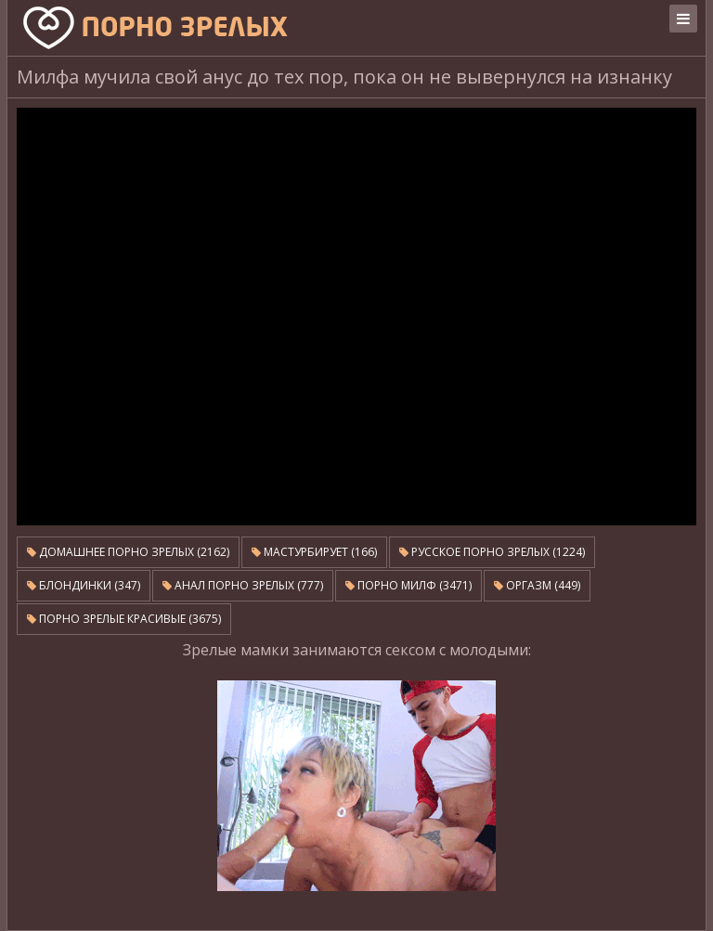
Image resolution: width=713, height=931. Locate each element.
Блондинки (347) (83, 585)
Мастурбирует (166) (314, 552)
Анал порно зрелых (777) (242, 585)
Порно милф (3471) (408, 585)
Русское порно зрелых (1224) (492, 552)
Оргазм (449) (537, 585)
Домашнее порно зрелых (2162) (128, 552)
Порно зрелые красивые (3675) (124, 619)
